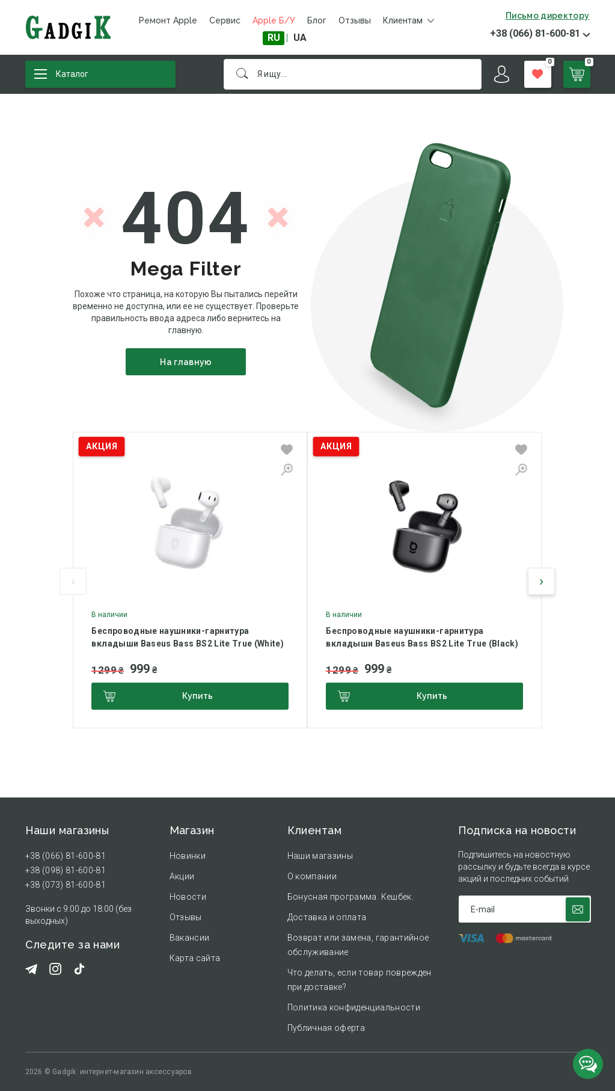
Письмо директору (548, 15)
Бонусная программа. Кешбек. (350, 897)
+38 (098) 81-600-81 (65, 870)
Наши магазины (320, 856)
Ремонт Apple (168, 20)
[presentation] (73, 581)
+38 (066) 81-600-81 (535, 33)
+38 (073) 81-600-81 (65, 885)
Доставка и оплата (327, 917)
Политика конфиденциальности (353, 1007)
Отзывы (354, 20)
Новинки (188, 856)
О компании (312, 876)
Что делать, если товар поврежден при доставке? (359, 980)
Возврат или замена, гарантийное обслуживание (358, 945)
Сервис (224, 20)
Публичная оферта (326, 1028)
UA (300, 37)
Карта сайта (195, 958)
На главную (186, 362)
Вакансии (190, 937)
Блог (316, 20)
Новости (188, 897)
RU (274, 37)
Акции (182, 876)
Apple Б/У (273, 20)
